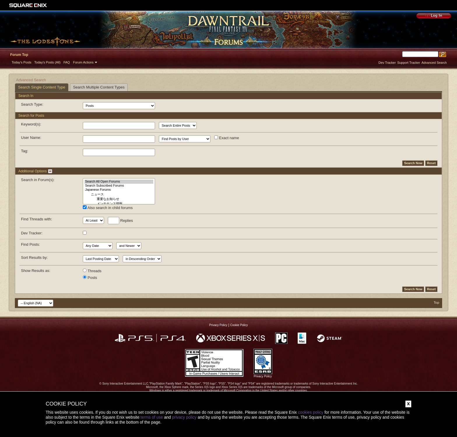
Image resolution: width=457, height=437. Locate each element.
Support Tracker (408, 62)
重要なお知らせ (119, 199)
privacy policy (184, 417)
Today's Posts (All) (47, 62)
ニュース (119, 194)
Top (436, 302)
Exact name (226, 137)
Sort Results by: (34, 257)
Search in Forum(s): (38, 180)
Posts (90, 277)
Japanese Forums (119, 190)
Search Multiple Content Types (99, 87)
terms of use (151, 417)
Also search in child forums (108, 207)
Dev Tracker (387, 62)
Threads (92, 270)
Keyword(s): (31, 124)
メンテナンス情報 (119, 203)
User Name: (31, 137)
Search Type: (32, 104)
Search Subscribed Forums (119, 186)
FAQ (67, 62)
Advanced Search (434, 62)
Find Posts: (30, 244)
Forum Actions (83, 62)
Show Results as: (35, 270)
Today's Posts (21, 62)
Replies (120, 220)
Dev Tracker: (32, 233)
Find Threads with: (36, 219)
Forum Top (19, 55)
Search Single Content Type (41, 87)
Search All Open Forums (119, 182)
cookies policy (310, 412)
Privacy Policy (218, 325)
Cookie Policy (239, 325)
